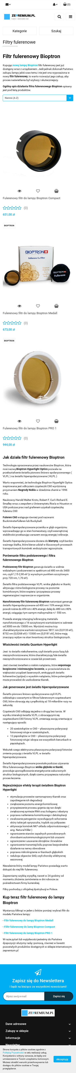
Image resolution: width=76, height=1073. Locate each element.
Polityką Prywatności (13, 1052)
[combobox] (38, 98)
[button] (66, 4)
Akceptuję (62, 1059)
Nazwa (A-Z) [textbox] (12, 98)
